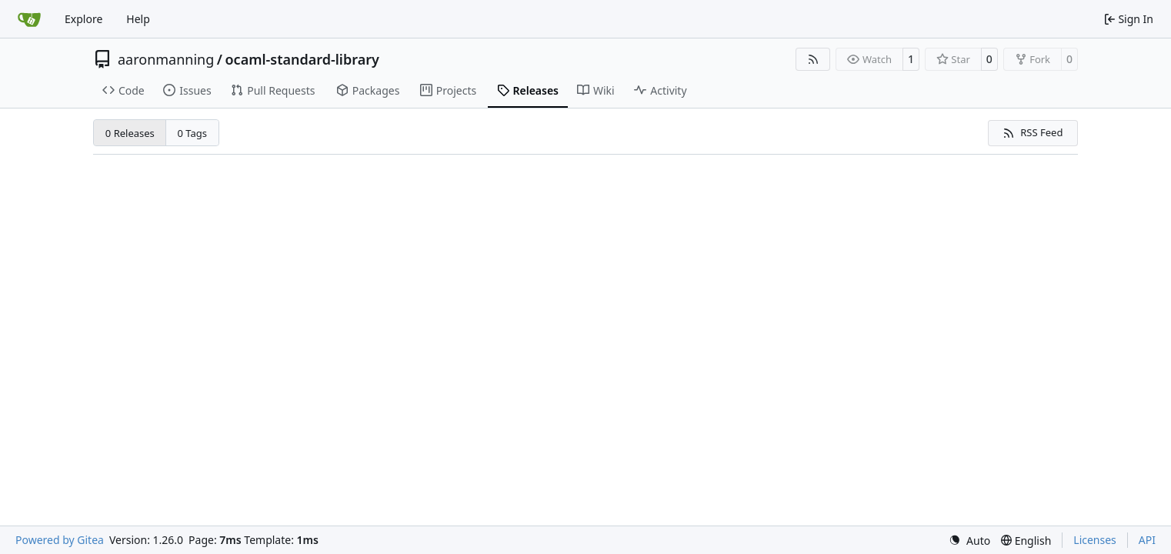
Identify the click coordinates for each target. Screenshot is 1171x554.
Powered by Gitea (59, 539)
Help (138, 19)
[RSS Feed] (813, 59)
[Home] (29, 19)
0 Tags (193, 133)
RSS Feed (1033, 132)
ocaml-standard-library (302, 59)
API (1147, 539)
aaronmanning (166, 59)
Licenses (1094, 539)
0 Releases (130, 133)
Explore (83, 19)
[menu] (969, 540)
